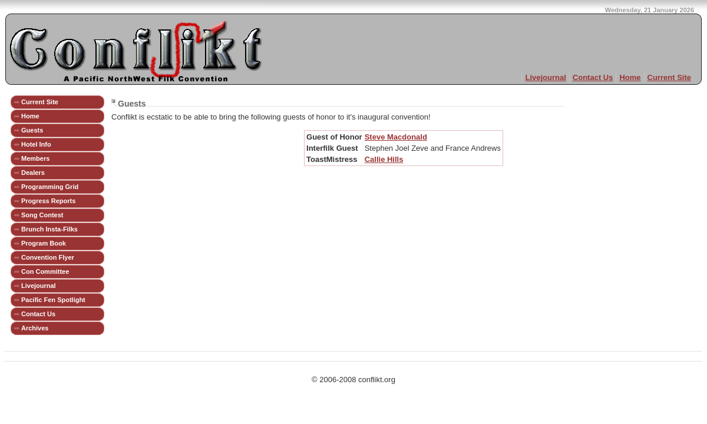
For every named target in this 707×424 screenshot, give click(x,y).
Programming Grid (49, 186)
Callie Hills (384, 159)
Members (35, 158)
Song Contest (42, 214)
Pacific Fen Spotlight (53, 299)
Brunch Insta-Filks (49, 229)
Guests (32, 130)
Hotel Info (36, 144)
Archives (34, 328)
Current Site (669, 77)
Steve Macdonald (396, 136)
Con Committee (45, 271)
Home (629, 77)
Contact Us (593, 77)
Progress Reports (48, 200)
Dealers (33, 172)
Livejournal (545, 77)
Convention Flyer (47, 257)
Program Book (43, 243)
